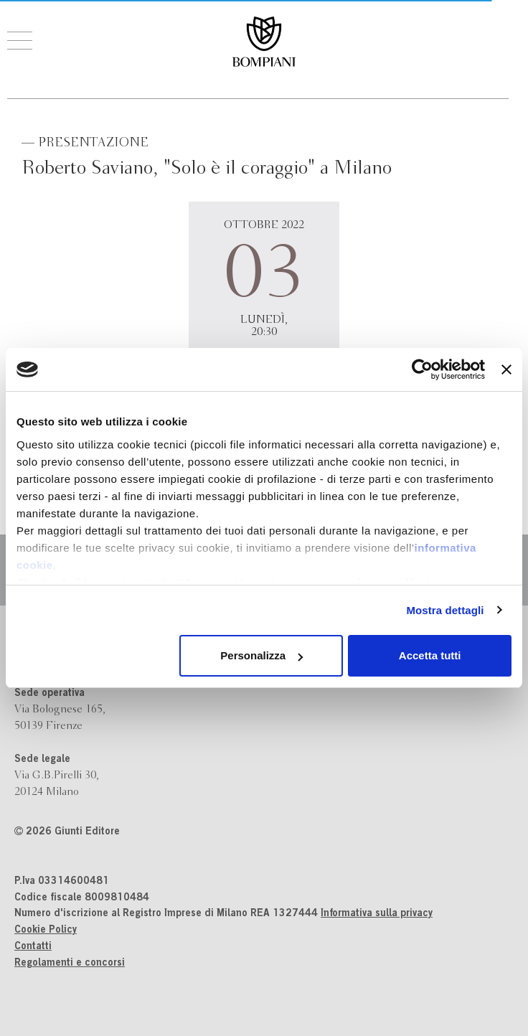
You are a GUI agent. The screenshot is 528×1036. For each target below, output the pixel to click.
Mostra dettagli (445, 610)
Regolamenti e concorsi (69, 964)
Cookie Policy (45, 931)
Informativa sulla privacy (377, 914)
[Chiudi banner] (506, 369)
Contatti (33, 947)
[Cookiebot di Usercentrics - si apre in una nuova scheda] (422, 369)
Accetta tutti (430, 655)
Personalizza (261, 655)
